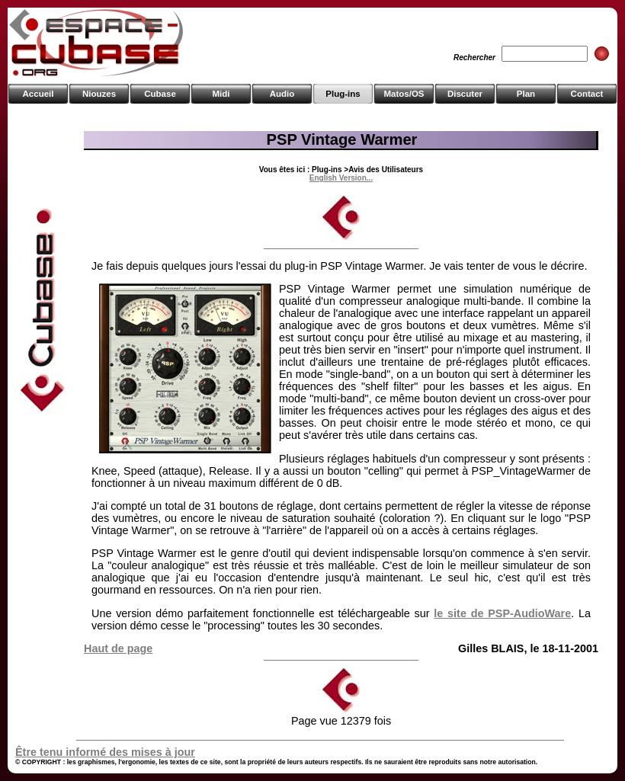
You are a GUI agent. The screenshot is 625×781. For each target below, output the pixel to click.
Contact (587, 93)
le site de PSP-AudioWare (502, 613)
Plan (526, 93)
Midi (220, 93)
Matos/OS (403, 93)
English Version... (341, 178)
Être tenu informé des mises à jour (105, 752)
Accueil (38, 93)
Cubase (160, 93)
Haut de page (118, 648)
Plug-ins (342, 93)
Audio (282, 93)
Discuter (464, 93)
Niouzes (99, 93)
